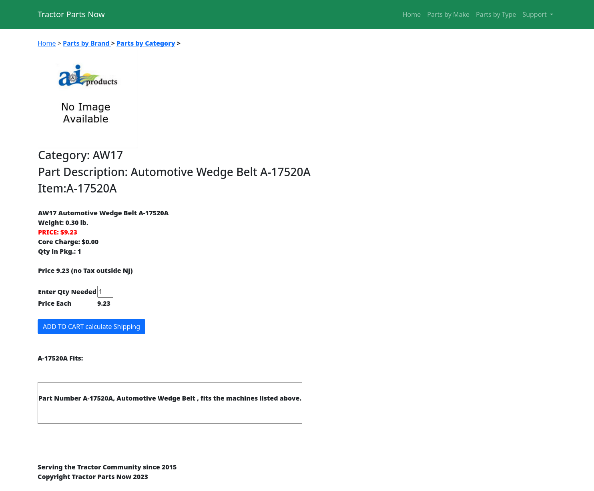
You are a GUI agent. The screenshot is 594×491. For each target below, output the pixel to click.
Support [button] (535, 14)
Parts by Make (448, 14)
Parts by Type (496, 14)
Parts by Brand (87, 43)
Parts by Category (145, 43)
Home (412, 14)
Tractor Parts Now (71, 14)
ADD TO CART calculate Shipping (91, 326)
